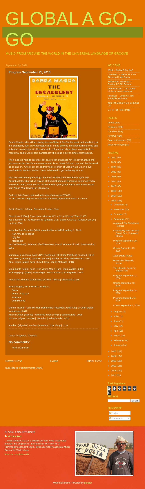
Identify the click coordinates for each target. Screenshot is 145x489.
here (22, 184)
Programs (21, 335)
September (119, 219)
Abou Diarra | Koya (122, 256)
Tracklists (32, 335)
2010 (114, 375)
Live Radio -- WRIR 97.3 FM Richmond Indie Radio (122, 75)
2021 (114, 176)
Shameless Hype (116, 144)
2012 (114, 366)
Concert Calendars (117, 140)
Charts (111, 122)
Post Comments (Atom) (30, 368)
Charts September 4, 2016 (126, 305)
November (119, 209)
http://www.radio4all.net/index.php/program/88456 (44, 195)
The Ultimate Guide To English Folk (124, 269)
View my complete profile (17, 454)
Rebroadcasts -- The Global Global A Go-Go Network (121, 90)
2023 (114, 167)
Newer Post (13, 361)
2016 (114, 200)
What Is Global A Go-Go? (120, 70)
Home (54, 361)
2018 (114, 191)
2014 (114, 356)
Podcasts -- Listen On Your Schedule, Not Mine (121, 97)
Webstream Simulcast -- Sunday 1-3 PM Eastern (120, 83)
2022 (114, 172)
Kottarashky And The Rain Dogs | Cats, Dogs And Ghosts (126, 233)
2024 (114, 162)
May (116, 326)
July (116, 316)
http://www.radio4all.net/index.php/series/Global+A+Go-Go (57, 198)
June (116, 321)
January (118, 345)
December (119, 204)
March (117, 335)
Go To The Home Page (119, 110)
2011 (114, 370)
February (118, 340)
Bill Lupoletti (14, 436)
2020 (114, 181)
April (116, 331)
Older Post (94, 361)
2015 (114, 351)
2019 (114, 186)
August (117, 311)
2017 (114, 196)
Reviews (112, 136)
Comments (116, 418)
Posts (113, 413)
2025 (114, 157)
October (118, 214)
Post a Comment (20, 347)
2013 (114, 361)
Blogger (88, 483)
